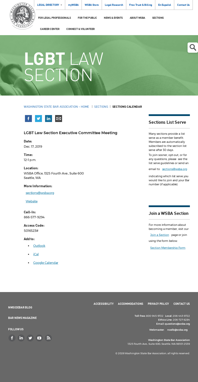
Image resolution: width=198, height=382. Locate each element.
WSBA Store (92, 4)
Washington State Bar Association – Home (57, 106)
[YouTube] (39, 338)
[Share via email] (58, 118)
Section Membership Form (167, 248)
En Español (164, 4)
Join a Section (159, 235)
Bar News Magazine (22, 317)
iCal (36, 254)
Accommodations (130, 303)
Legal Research (114, 4)
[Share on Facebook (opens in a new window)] (28, 118)
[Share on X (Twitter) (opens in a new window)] (38, 118)
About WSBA (137, 17)
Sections (158, 17)
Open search (192, 47)
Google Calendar (45, 263)
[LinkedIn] (21, 338)
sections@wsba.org (40, 193)
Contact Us (183, 4)
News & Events (113, 17)
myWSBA (73, 4)
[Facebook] (12, 338)
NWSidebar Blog (20, 307)
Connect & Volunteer (80, 28)
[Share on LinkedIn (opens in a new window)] (48, 118)
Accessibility (104, 303)
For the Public (87, 17)
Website (32, 201)
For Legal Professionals (54, 17)
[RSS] (48, 338)
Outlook (39, 246)
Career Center (50, 28)
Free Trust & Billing (140, 4)
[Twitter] (30, 338)
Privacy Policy (158, 303)
